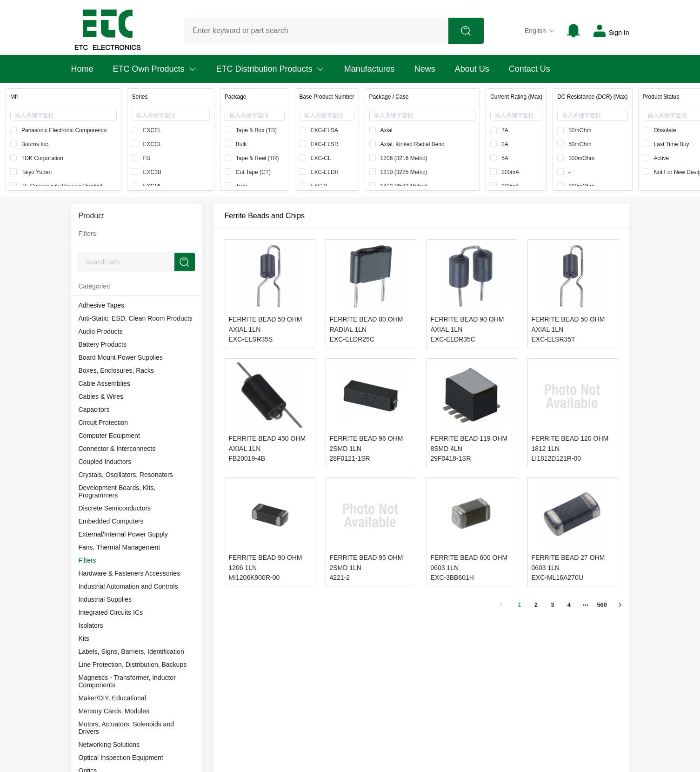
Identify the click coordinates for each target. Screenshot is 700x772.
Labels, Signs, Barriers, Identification (131, 651)
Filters (87, 560)
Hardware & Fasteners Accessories (129, 573)
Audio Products (101, 331)
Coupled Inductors (105, 461)
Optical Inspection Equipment (121, 757)
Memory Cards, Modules (114, 711)
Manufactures (369, 69)
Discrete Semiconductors (115, 508)
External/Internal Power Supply (123, 534)
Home (82, 69)
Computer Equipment (109, 435)
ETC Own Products (155, 69)
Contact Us (529, 69)
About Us (472, 69)
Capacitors (94, 409)
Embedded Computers (111, 521)
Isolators (91, 625)
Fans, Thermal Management (119, 547)
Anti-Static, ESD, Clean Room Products (136, 318)
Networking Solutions (109, 744)
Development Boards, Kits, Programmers (117, 491)
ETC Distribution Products (270, 69)
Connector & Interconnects (117, 448)
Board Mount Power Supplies (121, 357)
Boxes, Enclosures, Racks (116, 370)
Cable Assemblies (104, 383)
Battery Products (103, 344)
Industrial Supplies (105, 599)
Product (91, 216)
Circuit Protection (103, 422)
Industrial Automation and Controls (128, 586)
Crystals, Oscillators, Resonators (126, 474)
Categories (94, 286)
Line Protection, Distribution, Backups (133, 664)
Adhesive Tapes (102, 305)
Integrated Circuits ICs (111, 612)
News (424, 69)
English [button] (540, 30)
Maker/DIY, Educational (112, 698)
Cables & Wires (101, 396)
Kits (84, 638)
